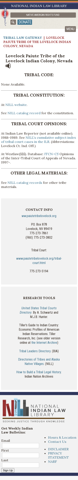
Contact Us (57, 441)
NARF (52, 461)
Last (4, 460)
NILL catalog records (24, 182)
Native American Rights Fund (42, 15)
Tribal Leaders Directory (35, 351)
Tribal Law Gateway (22, 38)
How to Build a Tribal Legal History (38, 372)
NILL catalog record (24, 113)
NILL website (16, 105)
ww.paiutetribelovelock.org (39, 216)
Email (5, 440)
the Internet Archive (44, 343)
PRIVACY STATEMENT (58, 455)
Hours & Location (62, 437)
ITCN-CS (51, 154)
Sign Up (8, 470)
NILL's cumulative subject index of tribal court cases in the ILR (38, 139)
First (5, 450)
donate (25, 22)
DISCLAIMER (58, 449)
